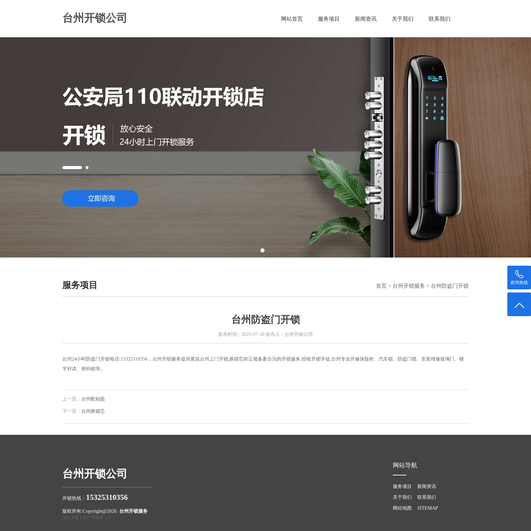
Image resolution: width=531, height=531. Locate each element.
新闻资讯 (366, 19)
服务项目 (329, 19)
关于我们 (402, 19)
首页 (381, 286)
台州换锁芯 (93, 411)
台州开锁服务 (408, 286)
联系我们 (439, 19)
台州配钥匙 (93, 399)
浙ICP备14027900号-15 (86, 517)
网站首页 (292, 19)
